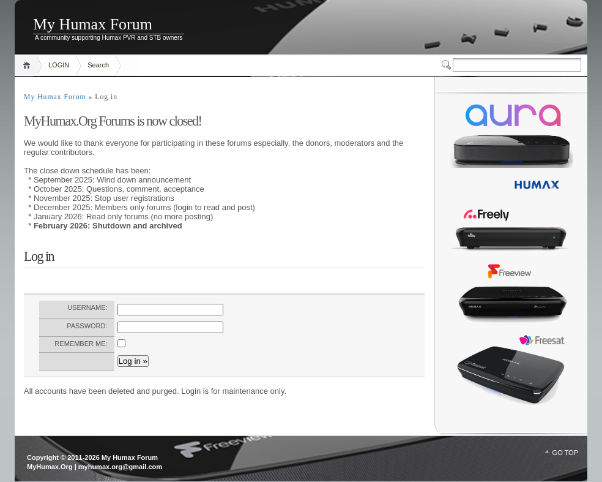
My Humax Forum (92, 24)
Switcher (447, 65)
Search (98, 65)
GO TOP (565, 452)
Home (28, 65)
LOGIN (58, 65)
